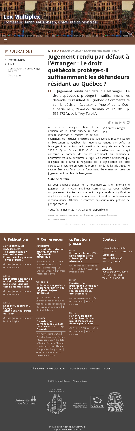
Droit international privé (101, 51)
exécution (87, 215)
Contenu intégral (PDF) (113, 130)
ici (107, 209)
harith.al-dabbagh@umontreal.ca (115, 270)
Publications (21, 51)
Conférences (78, 368)
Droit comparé (73, 51)
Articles (12, 64)
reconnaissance (58, 219)
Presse (95, 368)
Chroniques (14, 75)
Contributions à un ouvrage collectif (24, 70)
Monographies (16, 59)
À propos (38, 368)
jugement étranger (106, 215)
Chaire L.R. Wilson (74, 429)
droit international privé (63, 215)
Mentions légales (80, 381)
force (67, 427)
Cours (108, 368)
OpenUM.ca (80, 427)
